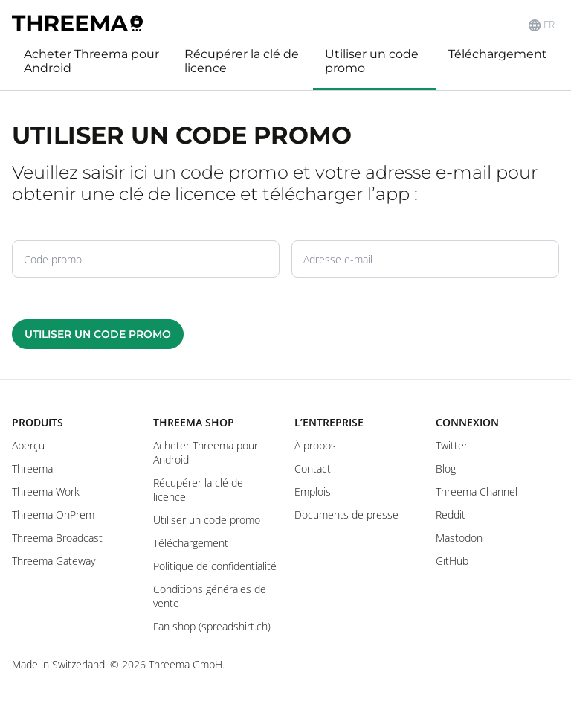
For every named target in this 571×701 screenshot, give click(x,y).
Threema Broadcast (57, 538)
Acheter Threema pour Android (91, 61)
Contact (312, 468)
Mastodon (459, 538)
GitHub (452, 561)
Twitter (452, 445)
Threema (32, 468)
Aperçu (28, 445)
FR (542, 24)
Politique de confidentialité (215, 566)
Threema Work (46, 491)
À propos (315, 445)
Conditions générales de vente (209, 596)
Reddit (450, 515)
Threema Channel (476, 491)
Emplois (312, 491)
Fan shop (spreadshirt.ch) (212, 626)
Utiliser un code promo (372, 61)
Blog (446, 468)
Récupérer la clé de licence (241, 61)
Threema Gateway (53, 561)
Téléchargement (497, 54)
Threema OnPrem (53, 515)
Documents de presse (346, 515)
